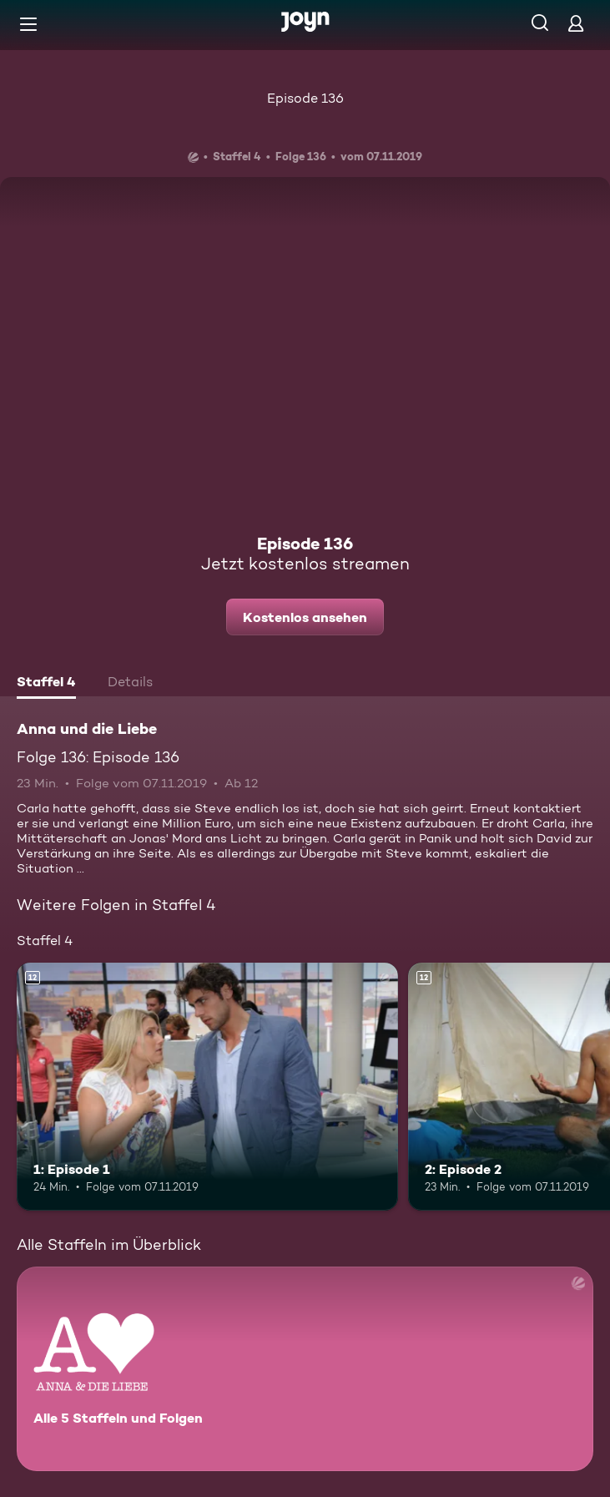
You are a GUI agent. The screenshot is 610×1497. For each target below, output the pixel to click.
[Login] (575, 23)
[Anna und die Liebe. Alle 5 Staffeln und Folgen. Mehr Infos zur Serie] (305, 1369)
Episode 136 (305, 98)
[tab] (46, 684)
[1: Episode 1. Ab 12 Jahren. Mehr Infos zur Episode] (207, 1087)
